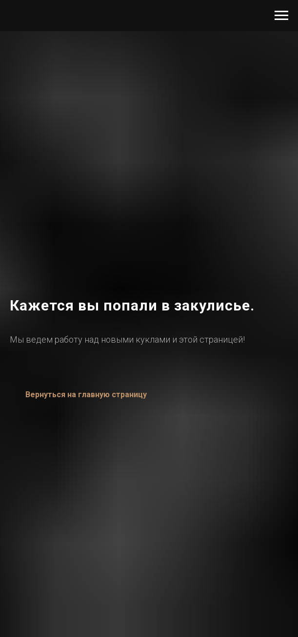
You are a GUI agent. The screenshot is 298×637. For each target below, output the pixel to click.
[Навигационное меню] (281, 15)
